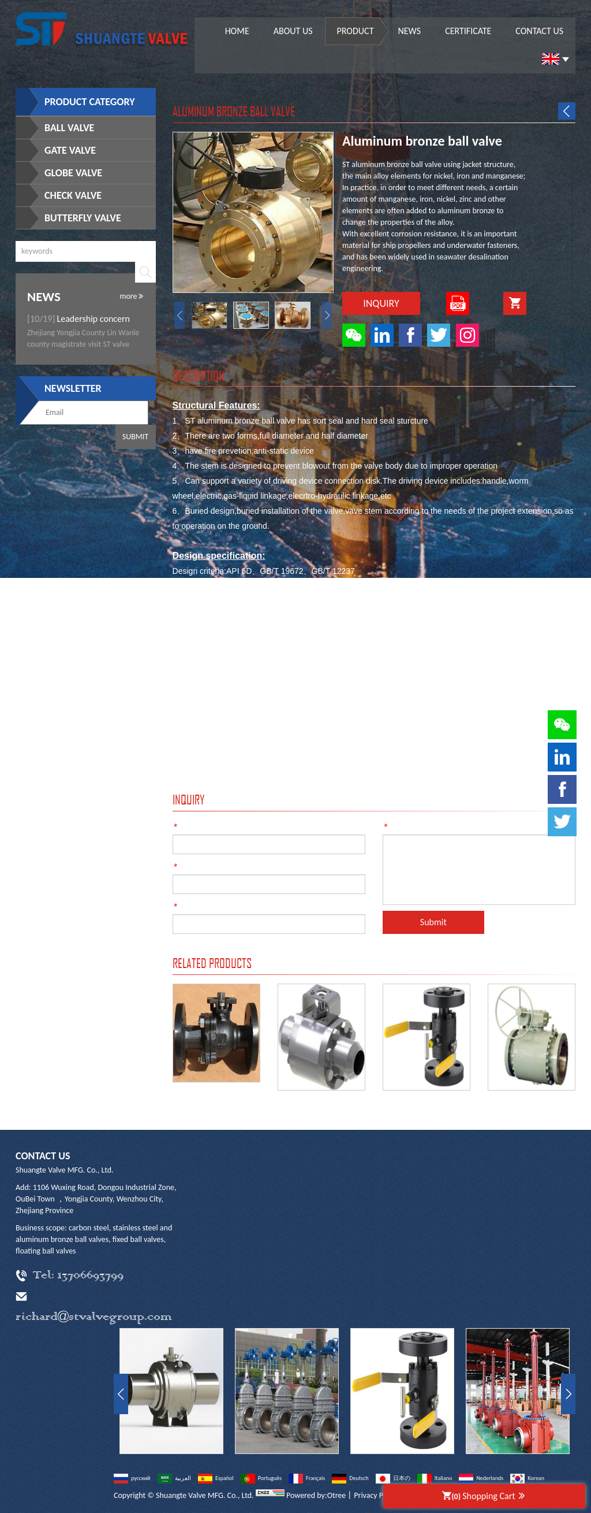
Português (261, 1478)
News (409, 30)
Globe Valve (73, 172)
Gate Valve (70, 150)
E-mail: (189, 866)
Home (237, 30)
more (131, 296)
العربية (174, 1478)
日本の (393, 1478)
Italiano (434, 1478)
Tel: (183, 905)
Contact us (539, 30)
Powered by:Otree (316, 1495)
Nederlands (481, 1478)
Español (216, 1478)
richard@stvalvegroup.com (94, 1317)
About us (293, 30)
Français (307, 1478)
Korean (527, 1478)
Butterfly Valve (82, 218)
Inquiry (381, 303)
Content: (402, 826)
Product (355, 30)
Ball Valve (69, 127)
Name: (189, 826)
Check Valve (73, 195)
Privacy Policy (376, 1495)
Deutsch (350, 1478)
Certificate (468, 30)
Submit (135, 437)
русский (132, 1478)
